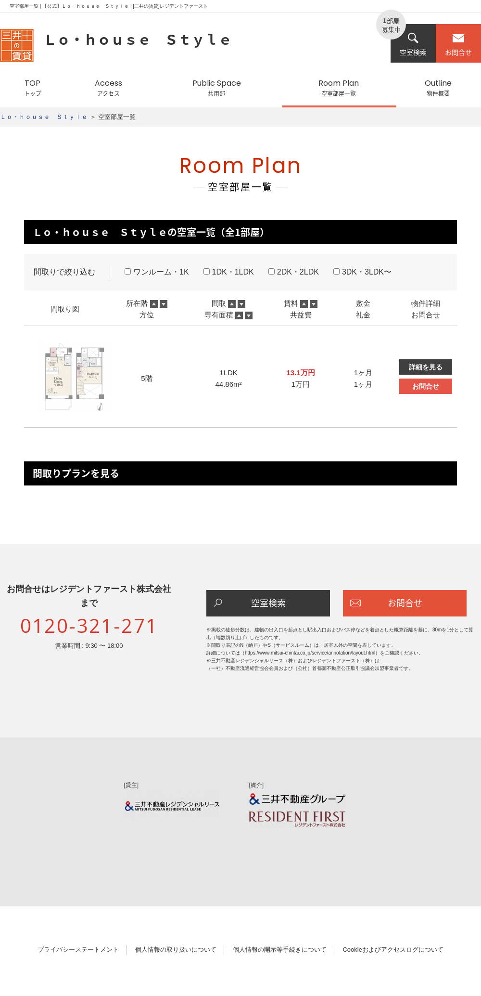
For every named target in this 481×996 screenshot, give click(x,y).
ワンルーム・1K (157, 272)
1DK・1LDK (228, 272)
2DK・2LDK (293, 272)
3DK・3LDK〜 (362, 272)
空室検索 (413, 44)
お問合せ (458, 44)
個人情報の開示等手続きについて (280, 949)
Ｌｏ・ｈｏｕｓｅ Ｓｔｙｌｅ (44, 116)
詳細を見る (426, 367)
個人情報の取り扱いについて (175, 949)
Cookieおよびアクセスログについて (392, 949)
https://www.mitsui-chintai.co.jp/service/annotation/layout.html (310, 652)
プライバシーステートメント (78, 949)
